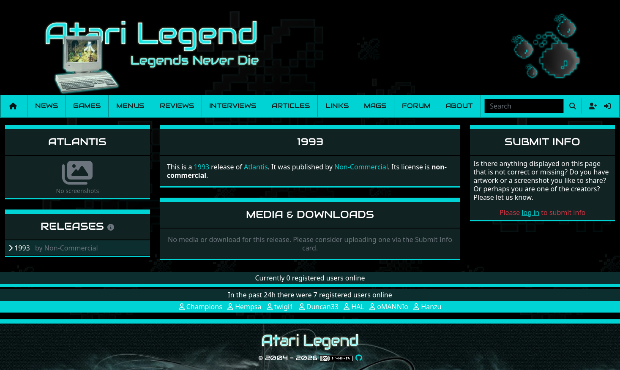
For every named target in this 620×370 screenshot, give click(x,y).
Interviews (232, 105)
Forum (416, 105)
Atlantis (77, 141)
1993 (202, 166)
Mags (375, 105)
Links (337, 105)
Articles (291, 105)
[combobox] (524, 106)
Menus (130, 105)
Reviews (177, 105)
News (46, 105)
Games (87, 105)
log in (530, 212)
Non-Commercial (361, 166)
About (459, 105)
